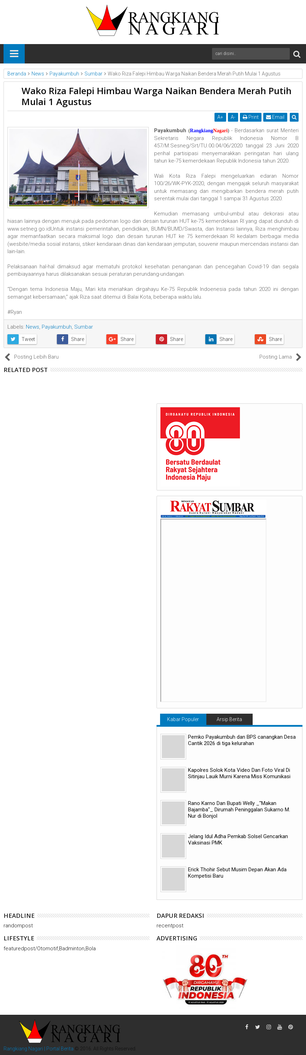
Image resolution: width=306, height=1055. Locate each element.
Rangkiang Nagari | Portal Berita (38, 1048)
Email (275, 117)
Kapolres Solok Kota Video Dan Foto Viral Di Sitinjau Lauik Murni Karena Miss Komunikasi (239, 773)
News (32, 327)
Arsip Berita (229, 719)
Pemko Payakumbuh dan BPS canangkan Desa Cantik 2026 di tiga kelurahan (242, 740)
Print (251, 117)
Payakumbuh (57, 327)
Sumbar (83, 327)
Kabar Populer (183, 719)
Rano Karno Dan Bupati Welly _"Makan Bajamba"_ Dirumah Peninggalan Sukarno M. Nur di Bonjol (239, 809)
